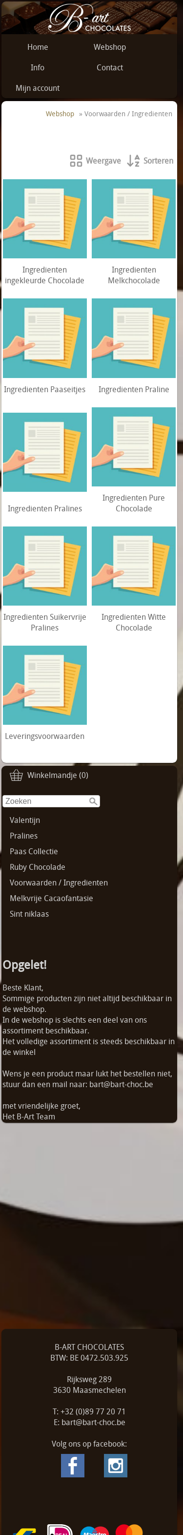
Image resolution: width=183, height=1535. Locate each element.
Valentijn (25, 820)
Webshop (110, 47)
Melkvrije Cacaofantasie (51, 898)
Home (37, 47)
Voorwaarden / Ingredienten (59, 882)
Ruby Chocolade (37, 867)
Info (37, 67)
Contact (110, 67)
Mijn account (38, 88)
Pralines (24, 835)
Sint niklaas (29, 913)
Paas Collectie (34, 851)
